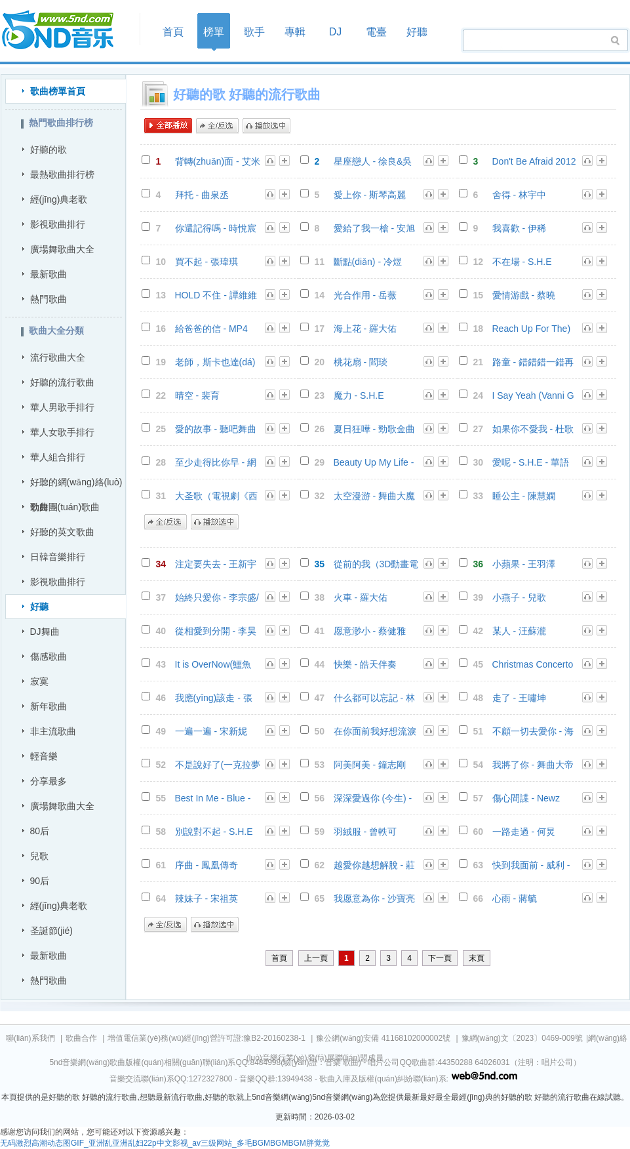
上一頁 (316, 958)
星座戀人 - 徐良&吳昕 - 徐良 (373, 161)
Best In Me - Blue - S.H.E (213, 798)
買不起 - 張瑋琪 (206, 261)
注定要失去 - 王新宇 (215, 564)
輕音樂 (44, 756)
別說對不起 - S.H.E (214, 831)
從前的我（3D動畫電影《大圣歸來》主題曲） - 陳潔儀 (376, 564)
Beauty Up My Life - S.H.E (374, 462)
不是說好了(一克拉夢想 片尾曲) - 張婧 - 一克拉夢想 (218, 765)
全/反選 (217, 126)
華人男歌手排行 (62, 407)
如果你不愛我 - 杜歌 (533, 429)
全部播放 (168, 126)
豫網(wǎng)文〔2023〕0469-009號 (522, 1038)
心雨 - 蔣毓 (514, 898)
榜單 (213, 31)
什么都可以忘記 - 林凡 (374, 698)
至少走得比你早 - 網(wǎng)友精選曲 (215, 462)
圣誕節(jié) (51, 930)
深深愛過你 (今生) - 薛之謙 (373, 798)
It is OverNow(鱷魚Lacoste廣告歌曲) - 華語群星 (213, 664)
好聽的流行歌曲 (62, 382)
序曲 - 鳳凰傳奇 (206, 865)
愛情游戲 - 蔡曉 (523, 295)
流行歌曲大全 (57, 357)
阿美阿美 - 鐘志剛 (370, 764)
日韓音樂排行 (57, 557)
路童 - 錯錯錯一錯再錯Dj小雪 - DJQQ (533, 362)
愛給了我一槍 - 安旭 (374, 228)
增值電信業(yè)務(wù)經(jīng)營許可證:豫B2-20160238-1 (206, 1038)
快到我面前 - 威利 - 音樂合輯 (531, 865)
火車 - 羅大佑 (360, 597)
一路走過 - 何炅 (523, 831)
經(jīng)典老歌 (59, 199)
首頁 (66, 30)
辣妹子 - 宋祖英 (206, 898)
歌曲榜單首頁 (57, 91)
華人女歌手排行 (62, 432)
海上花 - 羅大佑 (365, 328)
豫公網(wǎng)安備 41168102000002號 (383, 1038)
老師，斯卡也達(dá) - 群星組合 (215, 362)
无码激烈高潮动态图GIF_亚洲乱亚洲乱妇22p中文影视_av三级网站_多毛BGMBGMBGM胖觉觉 (165, 1143)
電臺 (376, 31)
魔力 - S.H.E (359, 395)
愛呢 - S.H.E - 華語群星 (530, 462)
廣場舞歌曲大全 (62, 249)
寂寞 (39, 681)
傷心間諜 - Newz (526, 798)
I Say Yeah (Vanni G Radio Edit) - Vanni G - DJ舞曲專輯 (533, 395)
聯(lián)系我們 (30, 1038)
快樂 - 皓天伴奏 (365, 664)
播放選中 (266, 126)
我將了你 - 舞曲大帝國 (533, 765)
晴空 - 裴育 (197, 395)
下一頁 (440, 958)
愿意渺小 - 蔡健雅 (370, 631)
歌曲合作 (81, 1038)
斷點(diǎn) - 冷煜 (368, 261)
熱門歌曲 (48, 299)
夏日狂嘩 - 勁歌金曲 (374, 429)
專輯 (295, 31)
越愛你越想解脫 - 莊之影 (374, 865)
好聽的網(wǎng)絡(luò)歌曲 (76, 485)
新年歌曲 (48, 706)
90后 (40, 881)
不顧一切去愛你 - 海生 (533, 731)
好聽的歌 (48, 149)
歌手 (254, 31)
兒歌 (39, 856)
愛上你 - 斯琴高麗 (370, 195)
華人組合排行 (57, 457)
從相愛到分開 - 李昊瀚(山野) (215, 631)
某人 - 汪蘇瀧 (519, 631)
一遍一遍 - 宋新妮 (211, 731)
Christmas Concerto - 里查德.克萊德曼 (533, 664)
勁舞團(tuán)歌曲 (65, 507)
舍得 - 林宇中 (519, 195)
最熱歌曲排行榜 (62, 174)
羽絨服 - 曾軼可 (365, 831)
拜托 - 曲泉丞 (202, 195)
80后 (40, 831)
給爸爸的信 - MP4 (211, 328)
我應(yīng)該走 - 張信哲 (213, 698)
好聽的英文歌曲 (62, 532)
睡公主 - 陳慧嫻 (523, 496)
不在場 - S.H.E (522, 261)
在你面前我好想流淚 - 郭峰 (375, 731)
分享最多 (48, 781)
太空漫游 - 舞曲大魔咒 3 (374, 496)
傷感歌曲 (48, 656)
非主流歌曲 (53, 731)
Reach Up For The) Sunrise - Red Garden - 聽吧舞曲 (531, 328)
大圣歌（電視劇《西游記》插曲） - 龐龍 (216, 496)
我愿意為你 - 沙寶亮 (374, 898)
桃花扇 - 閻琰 (360, 362)
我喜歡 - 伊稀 (519, 228)
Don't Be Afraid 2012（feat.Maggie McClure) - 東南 (534, 161)
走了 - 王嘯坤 (519, 698)
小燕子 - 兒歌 (519, 597)
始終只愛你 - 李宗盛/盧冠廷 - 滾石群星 (217, 597)
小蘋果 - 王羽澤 (523, 564)
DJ (335, 31)
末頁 (476, 958)
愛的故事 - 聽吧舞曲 (215, 429)
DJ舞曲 (45, 631)
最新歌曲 (48, 274)
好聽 (416, 31)
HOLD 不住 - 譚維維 (216, 295)
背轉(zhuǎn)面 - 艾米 (217, 161)
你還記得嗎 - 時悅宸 (215, 228)
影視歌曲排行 (57, 224)
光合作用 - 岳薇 (365, 295)
